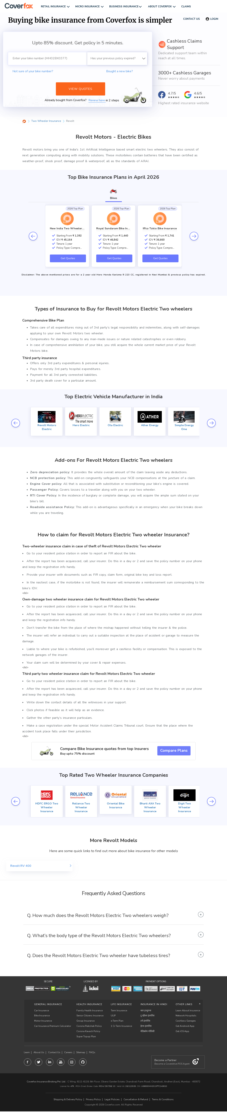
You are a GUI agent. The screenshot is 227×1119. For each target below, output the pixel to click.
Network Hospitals (186, 1015)
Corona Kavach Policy (88, 1031)
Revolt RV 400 (20, 866)
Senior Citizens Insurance (89, 1015)
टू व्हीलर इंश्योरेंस (147, 1015)
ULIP (113, 1015)
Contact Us (54, 1052)
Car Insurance (41, 1010)
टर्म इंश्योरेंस (145, 1020)
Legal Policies (112, 1099)
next (194, 236)
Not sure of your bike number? (32, 71)
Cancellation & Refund (136, 1099)
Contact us (191, 19)
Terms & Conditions (163, 1099)
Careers (68, 1052)
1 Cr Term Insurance (121, 1026)
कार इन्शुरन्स (145, 1010)
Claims (186, 6)
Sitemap (80, 1052)
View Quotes (80, 89)
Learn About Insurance (188, 1010)
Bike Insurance (42, 1015)
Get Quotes (68, 258)
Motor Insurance (43, 1020)
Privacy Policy (93, 1099)
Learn (27, 1052)
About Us (39, 1052)
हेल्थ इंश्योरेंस (146, 1026)
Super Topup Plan (86, 1036)
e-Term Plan (117, 1020)
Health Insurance (89, 1004)
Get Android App (185, 1026)
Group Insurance (85, 1020)
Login (211, 19)
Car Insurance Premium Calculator (52, 1026)
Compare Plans (174, 750)
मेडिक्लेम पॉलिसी (147, 1031)
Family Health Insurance (89, 1010)
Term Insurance (119, 1010)
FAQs (92, 1052)
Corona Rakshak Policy (89, 1026)
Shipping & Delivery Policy (68, 1099)
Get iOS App (182, 1031)
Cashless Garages (186, 1020)
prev (33, 236)
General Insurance (48, 1004)
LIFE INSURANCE (121, 1004)
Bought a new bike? (119, 71)
